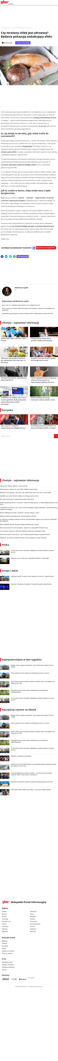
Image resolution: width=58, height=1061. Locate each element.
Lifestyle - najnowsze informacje (20, 322)
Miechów (4, 929)
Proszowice (33, 921)
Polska (5, 544)
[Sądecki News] (14, 979)
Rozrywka (7, 410)
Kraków (4, 911)
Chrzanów (5, 919)
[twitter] (6, 256)
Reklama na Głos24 (8, 965)
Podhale (32, 919)
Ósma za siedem (7, 953)
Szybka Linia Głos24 (8, 951)
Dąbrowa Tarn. (6, 921)
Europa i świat (9, 570)
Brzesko (4, 916)
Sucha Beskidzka (35, 924)
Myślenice (5, 931)
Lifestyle (4, 943)
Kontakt (4, 970)
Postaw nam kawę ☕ (23, 43)
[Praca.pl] (5, 979)
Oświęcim (33, 916)
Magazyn (4, 941)
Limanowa (5, 926)
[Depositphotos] (23, 979)
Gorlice (4, 924)
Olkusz (32, 914)
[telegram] (10, 256)
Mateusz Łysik (8, 43)
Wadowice (33, 929)
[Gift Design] (31, 979)
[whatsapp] (14, 256)
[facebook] (2, 256)
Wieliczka (33, 931)
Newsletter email (7, 962)
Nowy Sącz (33, 911)
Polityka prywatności (8, 967)
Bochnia (4, 914)
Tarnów (32, 926)
